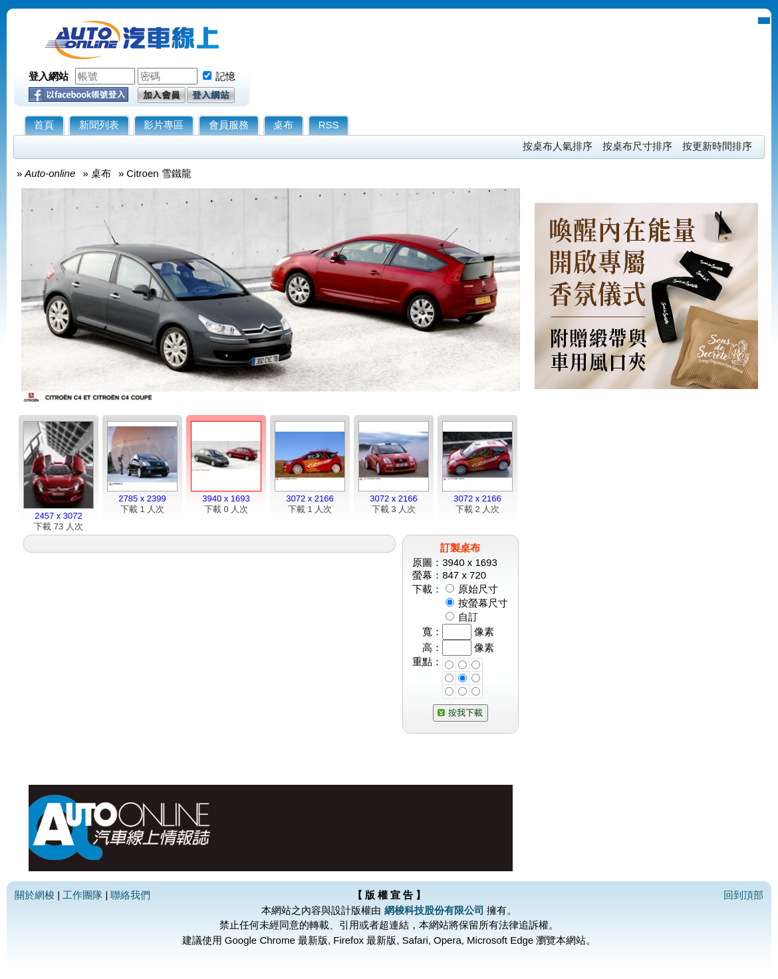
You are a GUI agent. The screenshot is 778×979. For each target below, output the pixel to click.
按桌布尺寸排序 (637, 146)
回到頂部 (743, 895)
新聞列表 (99, 124)
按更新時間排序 (717, 146)
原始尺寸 (478, 589)
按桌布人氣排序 (557, 146)
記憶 (225, 76)
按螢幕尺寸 (483, 603)
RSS (329, 124)
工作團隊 (82, 895)
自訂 (468, 617)
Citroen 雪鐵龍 (159, 173)
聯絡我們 (130, 895)
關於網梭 (35, 895)
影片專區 (164, 124)
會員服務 (229, 124)
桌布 (283, 124)
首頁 (44, 124)
